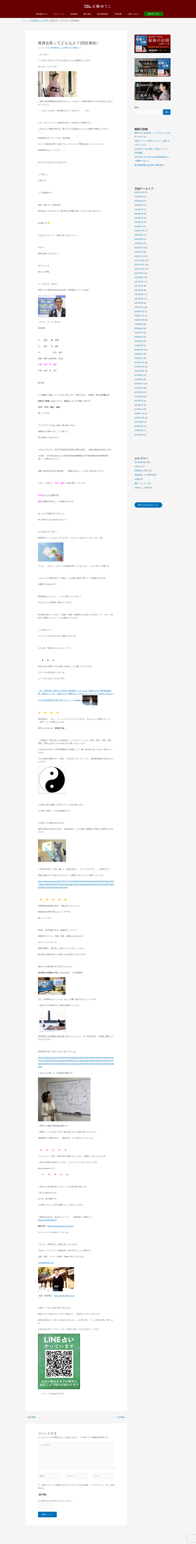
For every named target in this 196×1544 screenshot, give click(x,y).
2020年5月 (139, 340)
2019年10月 (139, 369)
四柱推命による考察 (59, 48)
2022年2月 (139, 252)
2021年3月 (139, 298)
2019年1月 (139, 407)
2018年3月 (139, 433)
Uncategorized (140, 460)
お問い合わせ (134, 14)
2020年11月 (139, 315)
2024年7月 (139, 210)
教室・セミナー (141, 481)
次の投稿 (122, 1417)
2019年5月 (139, 391)
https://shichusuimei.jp (47, 1220)
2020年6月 (139, 336)
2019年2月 (139, 403)
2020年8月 (139, 327)
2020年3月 (139, 348)
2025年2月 (139, 205)
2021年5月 (139, 290)
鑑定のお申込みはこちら (148, 503)
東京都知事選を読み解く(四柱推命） (149, 165)
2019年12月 (139, 361)
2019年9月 (139, 374)
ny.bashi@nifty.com (46, 1262)
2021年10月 (139, 268)
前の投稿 (31, 1417)
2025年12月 (139, 193)
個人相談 (87, 14)
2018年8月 (139, 424)
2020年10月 (139, 319)
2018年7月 (139, 428)
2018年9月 (139, 420)
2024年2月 (139, 222)
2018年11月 (139, 412)
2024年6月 (139, 214)
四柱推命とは (40, 14)
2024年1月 (139, 226)
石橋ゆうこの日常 (142, 485)
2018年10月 (139, 416)
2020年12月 (139, 311)
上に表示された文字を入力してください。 (56, 1501)
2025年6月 (139, 201)
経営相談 (73, 14)
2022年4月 (139, 243)
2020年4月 (139, 344)
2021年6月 (139, 285)
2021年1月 (139, 306)
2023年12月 (139, 231)
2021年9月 (139, 273)
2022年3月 (139, 247)
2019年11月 (139, 365)
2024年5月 (139, 218)
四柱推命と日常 (141, 468)
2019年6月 (139, 386)
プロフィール (58, 14)
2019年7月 (139, 382)
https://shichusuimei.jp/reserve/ (60, 1226)
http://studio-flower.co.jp (64, 1295)
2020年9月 (139, 323)
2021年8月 (139, 277)
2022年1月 (139, 256)
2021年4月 (139, 294)
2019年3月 (139, 399)
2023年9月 (139, 235)
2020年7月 (139, 332)
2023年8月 (139, 239)
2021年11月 (139, 264)
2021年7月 (139, 281)
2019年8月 (139, 378)
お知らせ (138, 464)
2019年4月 (139, 395)
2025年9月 (139, 197)
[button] (155, 14)
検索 (136, 107)
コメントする (43, 48)
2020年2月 (139, 353)
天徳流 (137, 477)
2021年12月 (139, 260)
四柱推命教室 (103, 14)
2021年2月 (139, 302)
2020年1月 (139, 357)
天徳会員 (118, 14)
